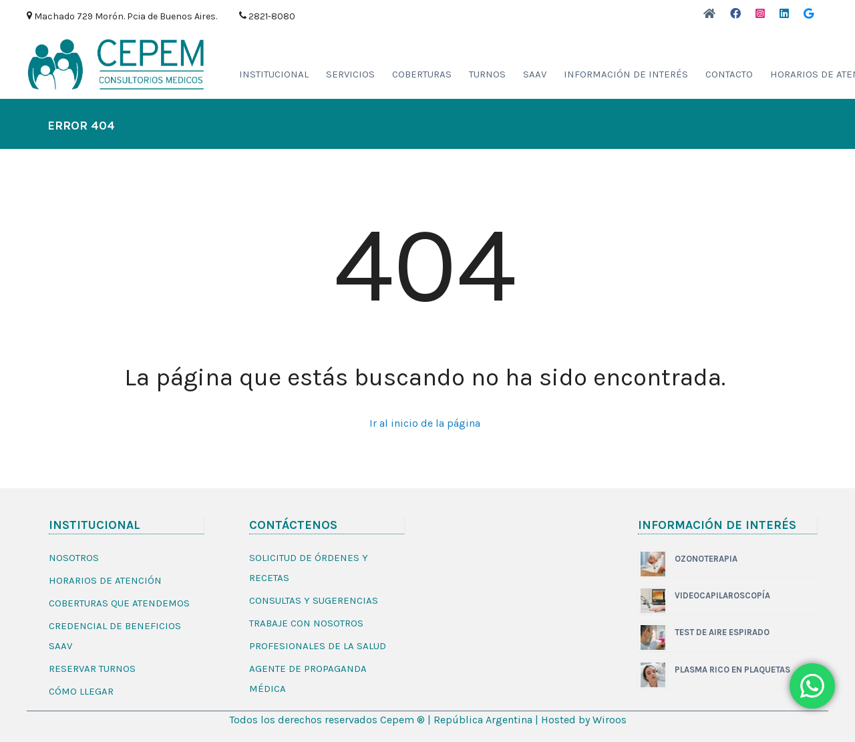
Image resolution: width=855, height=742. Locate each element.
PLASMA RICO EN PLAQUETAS (732, 670)
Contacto (729, 74)
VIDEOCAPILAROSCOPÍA (722, 595)
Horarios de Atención (105, 580)
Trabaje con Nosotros (306, 623)
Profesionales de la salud (317, 646)
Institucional (274, 74)
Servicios (350, 74)
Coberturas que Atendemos (119, 603)
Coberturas (422, 74)
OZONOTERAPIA (706, 559)
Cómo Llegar (81, 691)
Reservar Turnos (92, 669)
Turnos (487, 74)
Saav (534, 74)
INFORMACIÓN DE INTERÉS (626, 74)
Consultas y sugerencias (313, 600)
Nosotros (74, 558)
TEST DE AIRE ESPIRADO (722, 632)
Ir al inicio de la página (424, 423)
